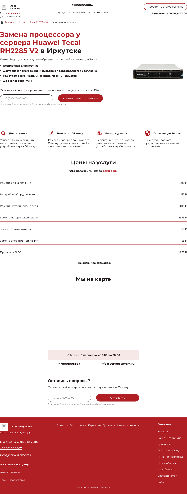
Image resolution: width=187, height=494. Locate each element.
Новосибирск (167, 463)
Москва (163, 431)
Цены (91, 12)
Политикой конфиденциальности (49, 104)
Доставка (109, 425)
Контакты (102, 12)
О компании (77, 12)
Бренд (62, 12)
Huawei (22, 22)
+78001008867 (83, 5)
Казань (162, 482)
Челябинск (165, 469)
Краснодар (165, 444)
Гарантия (94, 425)
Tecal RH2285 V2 (39, 22)
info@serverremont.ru (118, 363)
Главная (9, 22)
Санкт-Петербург (169, 437)
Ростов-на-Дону (168, 450)
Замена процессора (64, 22)
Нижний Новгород (170, 456)
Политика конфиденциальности (93, 487)
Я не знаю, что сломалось (93, 262)
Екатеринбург (167, 475)
